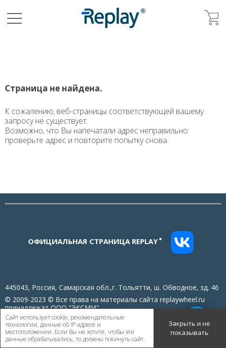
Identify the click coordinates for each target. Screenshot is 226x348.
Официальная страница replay (95, 241)
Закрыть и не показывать (189, 328)
